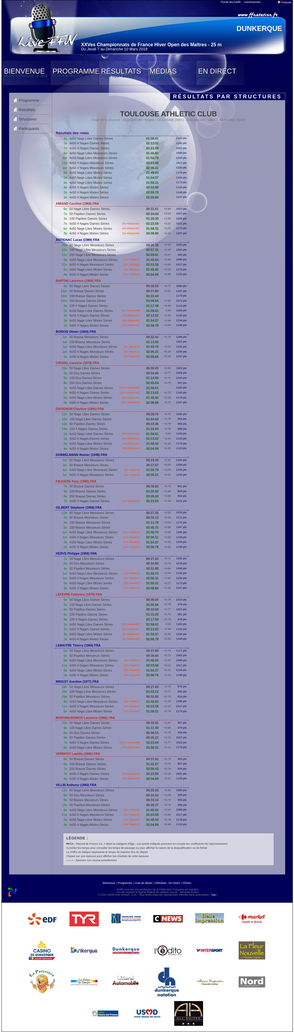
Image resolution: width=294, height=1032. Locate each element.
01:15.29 (152, 614)
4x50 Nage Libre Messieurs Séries (93, 153)
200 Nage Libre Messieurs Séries (92, 255)
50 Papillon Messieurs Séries (89, 568)
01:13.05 (152, 342)
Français (284, 2)
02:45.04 (152, 383)
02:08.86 (152, 197)
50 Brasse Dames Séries (86, 291)
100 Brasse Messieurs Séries (89, 342)
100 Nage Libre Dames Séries (90, 419)
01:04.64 (152, 419)
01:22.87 (152, 764)
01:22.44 (152, 296)
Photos (187, 883)
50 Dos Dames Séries (84, 373)
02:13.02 (152, 143)
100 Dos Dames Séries (85, 378)
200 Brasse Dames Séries (87, 300)
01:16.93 (152, 429)
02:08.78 (152, 192)
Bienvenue (109, 883)
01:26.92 (152, 491)
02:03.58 (152, 163)
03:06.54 (152, 300)
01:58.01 (152, 138)
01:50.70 (152, 158)
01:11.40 (152, 728)
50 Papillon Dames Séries (87, 214)
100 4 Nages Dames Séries (88, 305)
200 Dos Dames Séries (85, 383)
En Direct (174, 883)
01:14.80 (152, 378)
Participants (29, 128)
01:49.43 (152, 172)
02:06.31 (152, 168)
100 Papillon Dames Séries (88, 218)
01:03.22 (152, 691)
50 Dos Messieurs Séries (86, 563)
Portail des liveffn (231, 2)
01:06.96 (152, 604)
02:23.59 (152, 148)
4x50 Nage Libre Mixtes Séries (90, 172)
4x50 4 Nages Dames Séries (89, 143)
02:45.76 (152, 527)
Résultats (27, 110)
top (214, 894)
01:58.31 (152, 182)
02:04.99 (152, 187)
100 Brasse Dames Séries (87, 296)
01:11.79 (152, 522)
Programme (29, 100)
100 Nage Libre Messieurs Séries (92, 250)
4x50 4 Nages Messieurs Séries (91, 163)
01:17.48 (152, 305)
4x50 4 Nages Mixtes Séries (89, 187)
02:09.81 (152, 255)
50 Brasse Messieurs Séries (89, 337)
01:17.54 (152, 619)
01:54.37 (152, 177)
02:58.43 (152, 768)
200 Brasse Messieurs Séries (89, 527)
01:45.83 (152, 153)
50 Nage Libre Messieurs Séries (91, 245)
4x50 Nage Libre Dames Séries (91, 138)
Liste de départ (143, 883)
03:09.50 (152, 496)
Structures (28, 119)
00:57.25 (152, 250)
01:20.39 (152, 218)
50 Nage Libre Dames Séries (89, 209)
